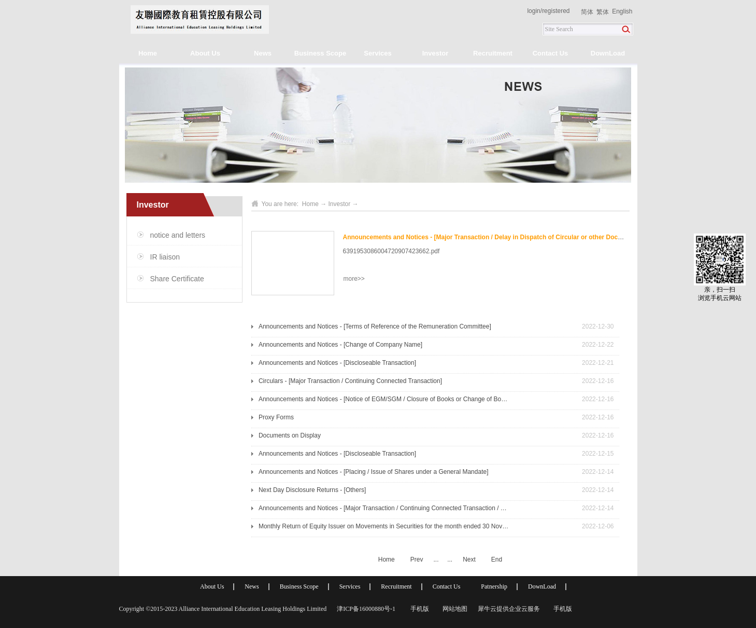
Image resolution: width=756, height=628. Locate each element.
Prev (416, 559)
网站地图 (453, 608)
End (496, 559)
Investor (340, 204)
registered (555, 11)
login (533, 11)
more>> (354, 278)
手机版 (418, 608)
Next (469, 559)
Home (147, 53)
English (622, 11)
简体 (587, 12)
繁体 (602, 12)
